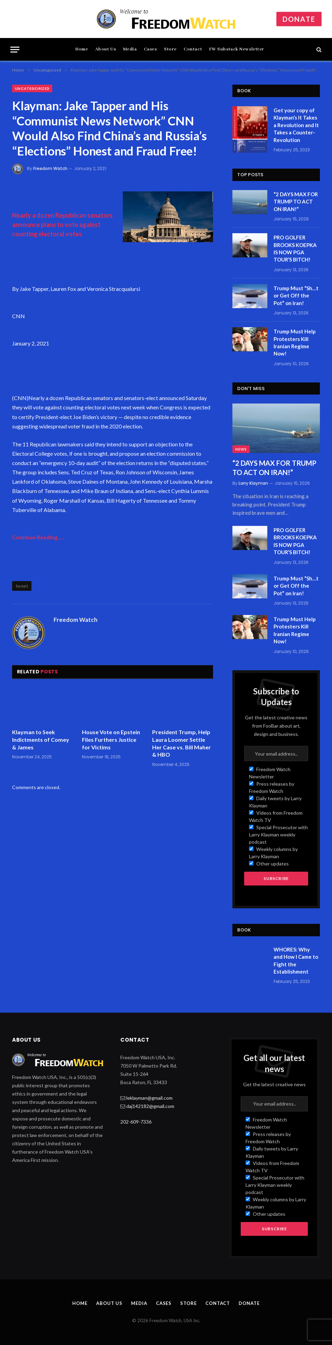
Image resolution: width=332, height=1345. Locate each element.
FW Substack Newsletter (237, 49)
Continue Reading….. (38, 537)
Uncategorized (32, 88)
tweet (22, 586)
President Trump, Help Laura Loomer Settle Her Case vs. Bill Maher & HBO (181, 743)
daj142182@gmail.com (150, 1106)
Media (130, 49)
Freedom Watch (50, 168)
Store (170, 49)
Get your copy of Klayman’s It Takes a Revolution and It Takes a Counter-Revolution (296, 125)
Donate (299, 19)
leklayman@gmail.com (149, 1098)
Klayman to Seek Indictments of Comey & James (40, 739)
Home (81, 49)
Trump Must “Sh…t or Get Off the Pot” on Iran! (296, 295)
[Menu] (14, 49)
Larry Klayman (253, 483)
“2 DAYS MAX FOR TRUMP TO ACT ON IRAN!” (296, 201)
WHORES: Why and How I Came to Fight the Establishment (296, 960)
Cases (150, 49)
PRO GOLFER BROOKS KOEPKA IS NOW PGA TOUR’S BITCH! (295, 248)
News (241, 449)
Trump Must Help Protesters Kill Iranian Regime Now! (295, 342)
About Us (105, 49)
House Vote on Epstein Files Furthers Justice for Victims (111, 739)
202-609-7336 (135, 1122)
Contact (193, 49)
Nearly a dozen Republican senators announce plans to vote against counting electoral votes (62, 224)
